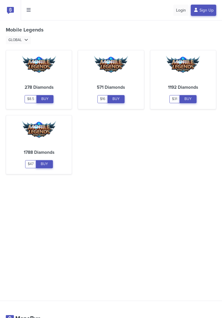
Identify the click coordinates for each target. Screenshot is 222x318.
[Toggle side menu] (28, 10)
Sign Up (203, 10)
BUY (45, 99)
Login (181, 10)
